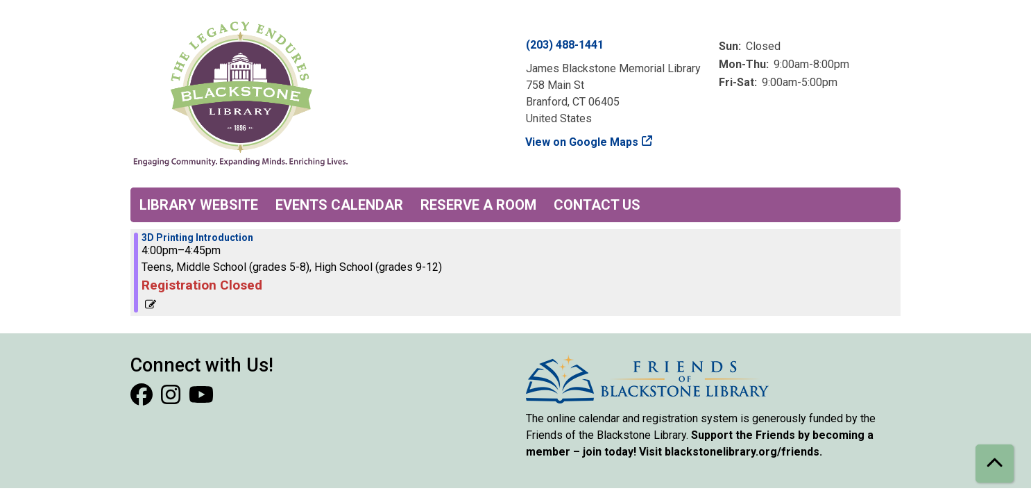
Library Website (198, 205)
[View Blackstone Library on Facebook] (142, 399)
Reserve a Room (478, 205)
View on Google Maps (582, 142)
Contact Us (597, 205)
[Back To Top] (994, 463)
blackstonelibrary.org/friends (742, 451)
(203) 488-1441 (565, 44)
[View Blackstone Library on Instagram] (172, 399)
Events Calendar (339, 205)
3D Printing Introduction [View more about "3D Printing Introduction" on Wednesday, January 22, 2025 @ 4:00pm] (197, 237)
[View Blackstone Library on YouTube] (201, 399)
